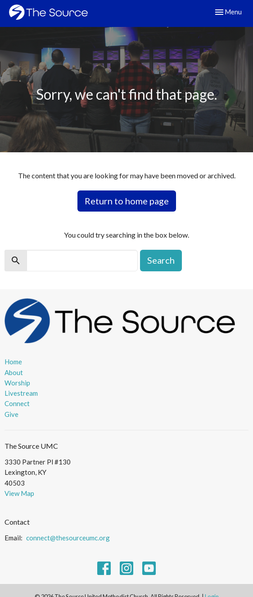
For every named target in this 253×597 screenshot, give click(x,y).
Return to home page (127, 200)
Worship (17, 383)
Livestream (21, 393)
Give (11, 414)
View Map (19, 493)
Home (13, 362)
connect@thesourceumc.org (68, 538)
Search (161, 260)
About (14, 372)
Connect (17, 403)
